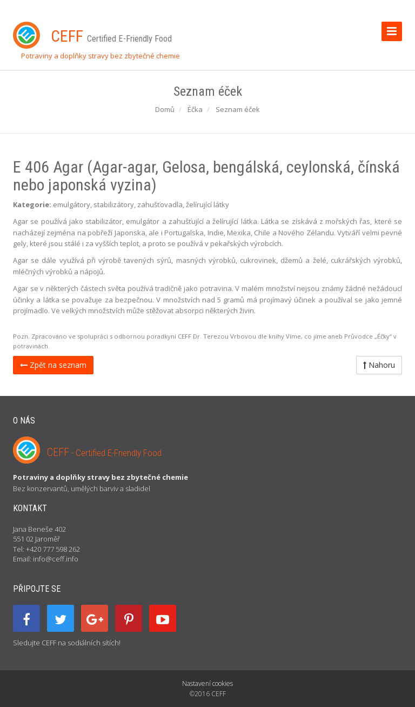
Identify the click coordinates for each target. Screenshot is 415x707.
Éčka (195, 109)
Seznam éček (238, 109)
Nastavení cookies (207, 683)
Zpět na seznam (53, 365)
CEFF (104, 452)
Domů (165, 109)
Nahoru (379, 365)
